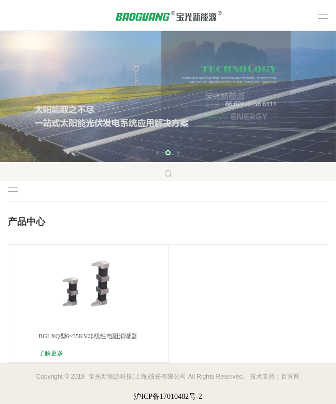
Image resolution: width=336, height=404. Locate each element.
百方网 (290, 376)
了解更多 (50, 353)
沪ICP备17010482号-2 (168, 396)
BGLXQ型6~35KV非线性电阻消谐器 (87, 336)
